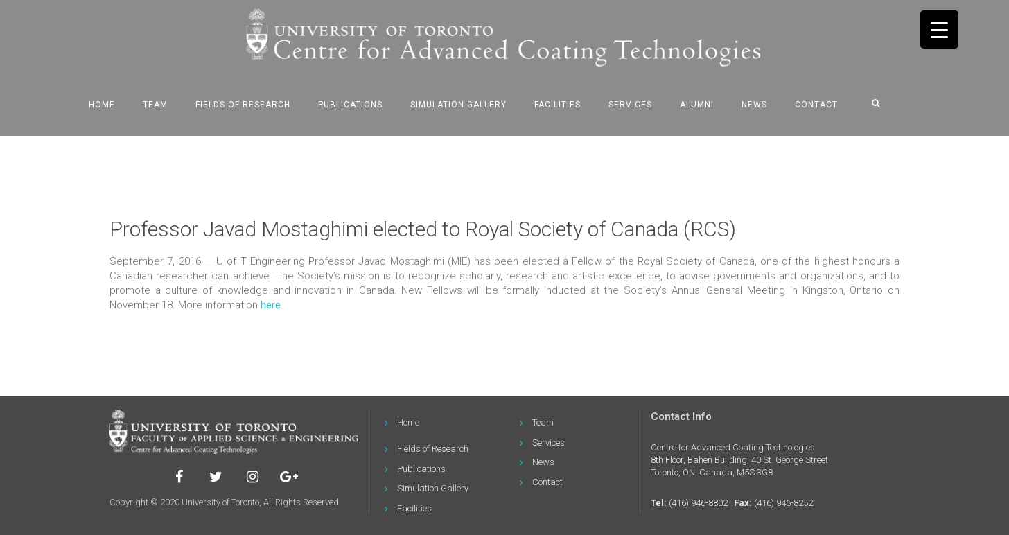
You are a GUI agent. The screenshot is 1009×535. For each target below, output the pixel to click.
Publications (350, 104)
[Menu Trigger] (939, 29)
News (754, 104)
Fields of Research (242, 104)
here (271, 305)
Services (630, 104)
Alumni (697, 104)
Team (155, 104)
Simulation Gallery (458, 104)
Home (102, 104)
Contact (816, 104)
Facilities (557, 104)
